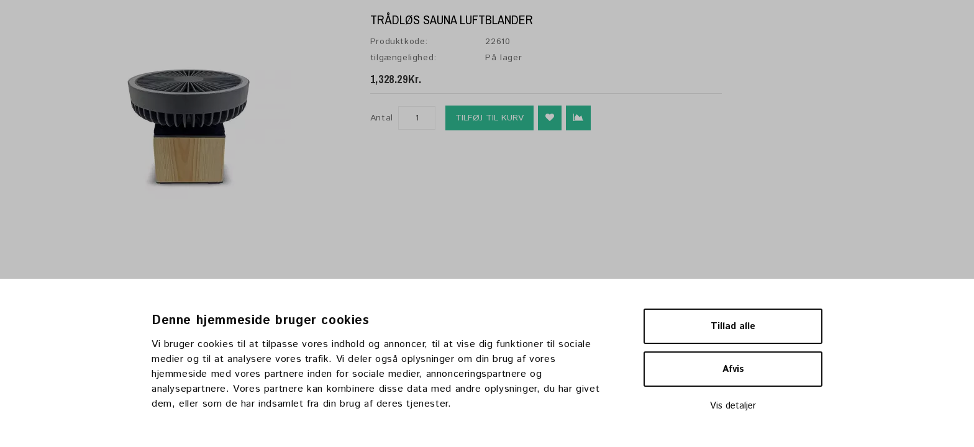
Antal (381, 118)
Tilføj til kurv (489, 118)
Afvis (733, 369)
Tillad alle (733, 326)
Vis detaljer (733, 405)
